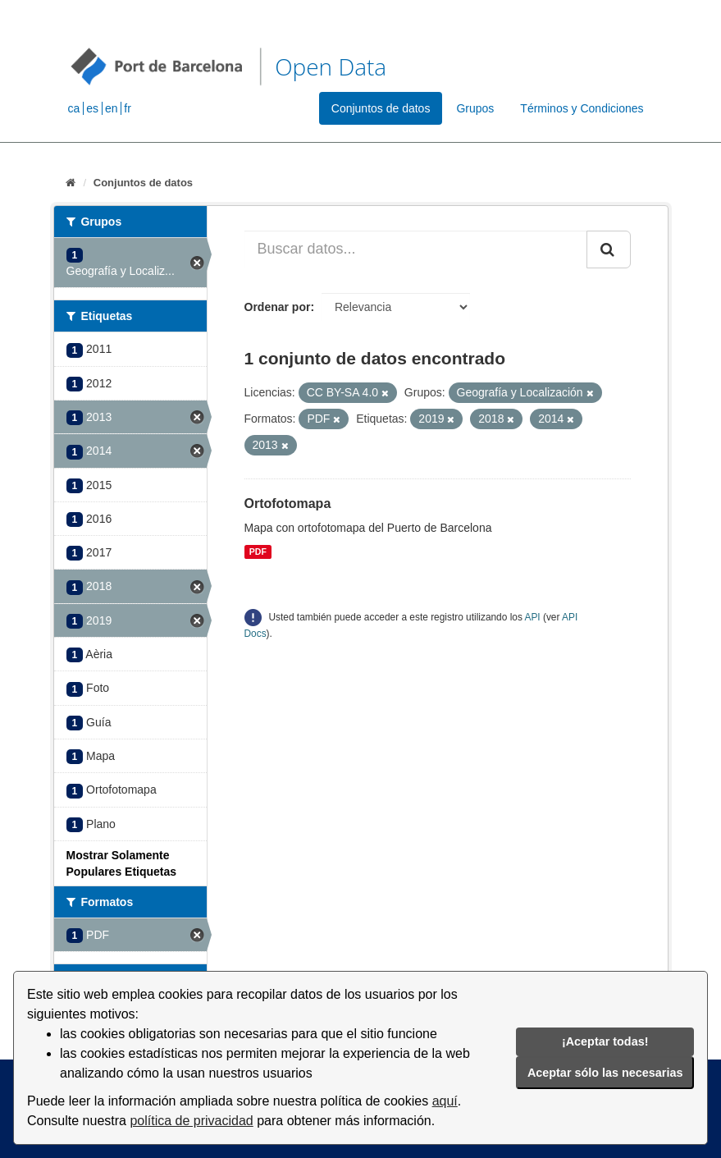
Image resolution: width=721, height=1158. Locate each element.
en (111, 108)
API (532, 617)
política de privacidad (191, 1121)
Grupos (475, 108)
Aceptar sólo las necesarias (605, 1072)
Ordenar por (277, 307)
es (92, 108)
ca (74, 108)
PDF (258, 551)
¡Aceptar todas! (605, 1041)
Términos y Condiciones (581, 108)
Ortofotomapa (287, 503)
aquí (445, 1101)
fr (127, 108)
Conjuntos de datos (381, 108)
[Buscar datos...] (415, 249)
